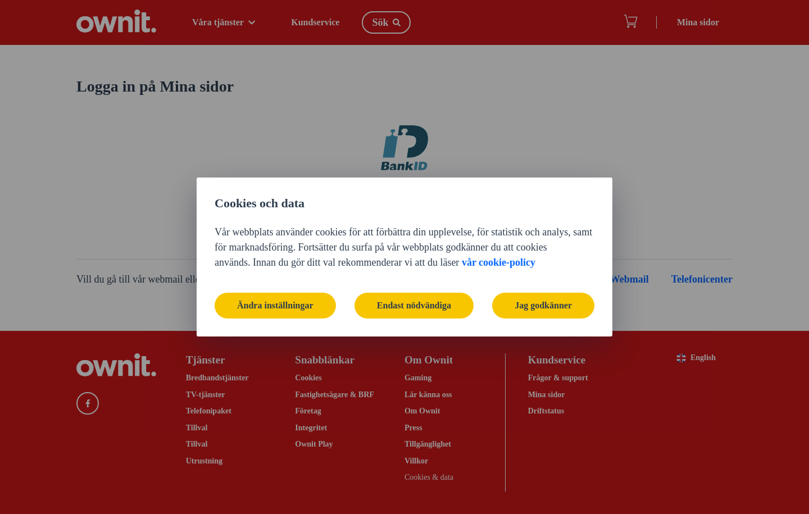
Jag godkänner (543, 305)
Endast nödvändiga (414, 305)
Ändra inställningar (275, 305)
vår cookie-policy (498, 262)
